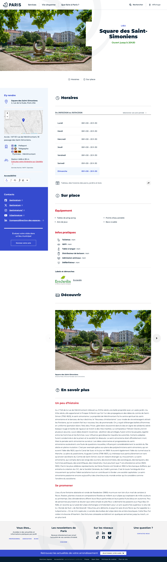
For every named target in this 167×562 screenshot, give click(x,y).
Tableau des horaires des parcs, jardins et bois (81, 183)
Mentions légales (46, 559)
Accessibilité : (68, 559)
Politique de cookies (109, 559)
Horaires (73, 79)
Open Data (95, 559)
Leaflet (23, 133)
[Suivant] (156, 338)
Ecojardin (68, 280)
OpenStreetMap (34, 133)
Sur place (89, 79)
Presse (87, 559)
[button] (23, 120)
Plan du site (123, 559)
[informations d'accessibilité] (17, 180)
